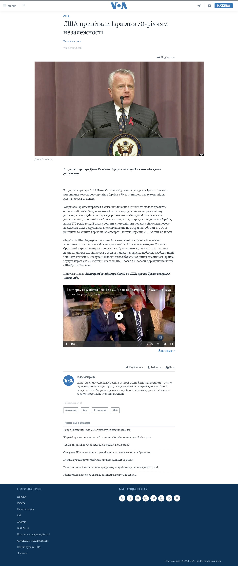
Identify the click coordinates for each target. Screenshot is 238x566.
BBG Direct (23, 528)
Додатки (22, 553)
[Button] (166, 57)
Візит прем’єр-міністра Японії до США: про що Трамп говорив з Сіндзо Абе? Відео (122, 290)
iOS (19, 516)
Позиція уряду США (28, 547)
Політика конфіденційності (33, 534)
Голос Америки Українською (86, 294)
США (66, 16)
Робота (21, 503)
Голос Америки (72, 41)
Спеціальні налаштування (32, 541)
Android (21, 522)
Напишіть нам (25, 509)
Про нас (21, 497)
